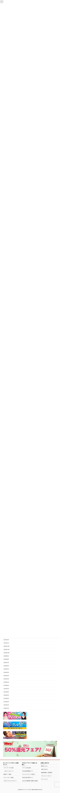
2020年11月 (6, 649)
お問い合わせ (44, 769)
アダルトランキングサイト (10, 781)
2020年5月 (6, 669)
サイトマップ (44, 779)
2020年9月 (6, 656)
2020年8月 (6, 659)
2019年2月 (6, 705)
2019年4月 (6, 698)
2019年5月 (6, 695)
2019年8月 (6, 685)
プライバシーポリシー (46, 776)
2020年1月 (6, 682)
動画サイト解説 (7, 774)
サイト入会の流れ (26, 767)
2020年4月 (6, 672)
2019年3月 (6, 701)
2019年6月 (6, 692)
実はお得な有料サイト (27, 777)
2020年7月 (6, 662)
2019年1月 (6, 708)
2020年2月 (6, 679)
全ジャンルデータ (9, 771)
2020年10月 (6, 652)
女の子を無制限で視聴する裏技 (30, 781)
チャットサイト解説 (8, 777)
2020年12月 (6, 646)
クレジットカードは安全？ (28, 774)
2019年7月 (6, 688)
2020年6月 (6, 666)
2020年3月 (6, 675)
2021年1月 (6, 643)
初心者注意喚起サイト (27, 771)
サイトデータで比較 (8, 767)
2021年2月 (6, 639)
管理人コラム (44, 766)
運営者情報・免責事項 (46, 772)
